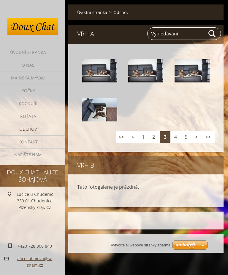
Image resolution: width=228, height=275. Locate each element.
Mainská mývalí (28, 78)
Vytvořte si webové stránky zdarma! (141, 245)
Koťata (28, 116)
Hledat (212, 33)
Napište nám (28, 154)
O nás (28, 65)
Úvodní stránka (28, 52)
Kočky (28, 90)
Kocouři (28, 103)
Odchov (28, 129)
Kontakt (28, 142)
